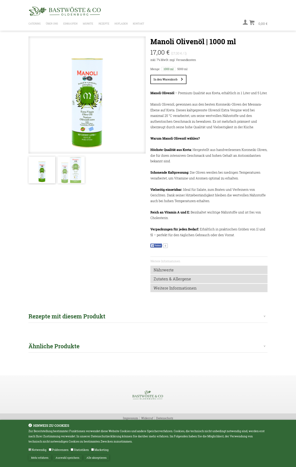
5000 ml (182, 69)
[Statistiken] (72, 449)
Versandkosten (186, 60)
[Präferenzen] (50, 449)
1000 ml (168, 69)
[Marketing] (92, 449)
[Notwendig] (29, 449)
